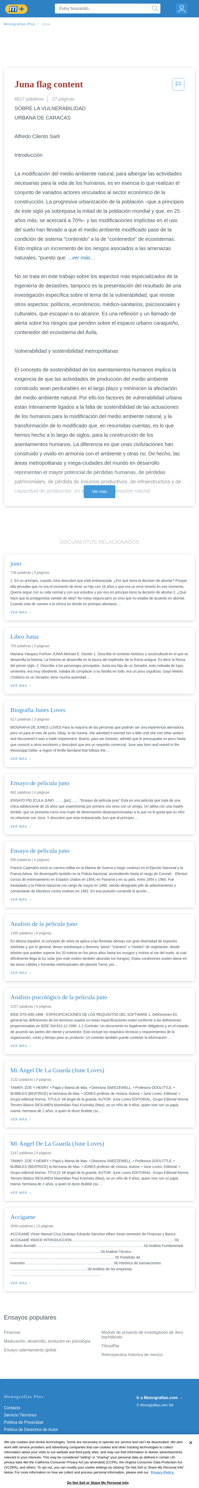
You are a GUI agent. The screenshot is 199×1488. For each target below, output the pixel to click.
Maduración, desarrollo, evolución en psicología (47, 1341)
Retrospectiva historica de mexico (132, 1354)
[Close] (190, 1456)
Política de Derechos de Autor (31, 1429)
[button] (178, 86)
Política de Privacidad (23, 1422)
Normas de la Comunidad (27, 1437)
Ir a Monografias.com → (160, 1397)
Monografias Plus (19, 24)
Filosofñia (110, 1346)
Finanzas (12, 1332)
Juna (46, 24)
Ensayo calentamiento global (30, 1350)
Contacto (12, 1408)
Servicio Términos (20, 1415)
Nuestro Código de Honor (27, 1444)
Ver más (99, 491)
